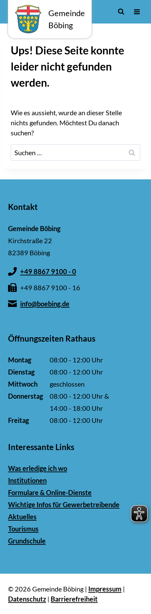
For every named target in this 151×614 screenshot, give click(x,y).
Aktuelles (22, 517)
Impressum (104, 589)
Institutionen (27, 480)
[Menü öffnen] (137, 11)
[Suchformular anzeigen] (121, 11)
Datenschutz (27, 599)
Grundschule (27, 541)
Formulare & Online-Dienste (50, 492)
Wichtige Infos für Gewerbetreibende (63, 504)
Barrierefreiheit (74, 599)
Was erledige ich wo (37, 468)
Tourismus (23, 529)
